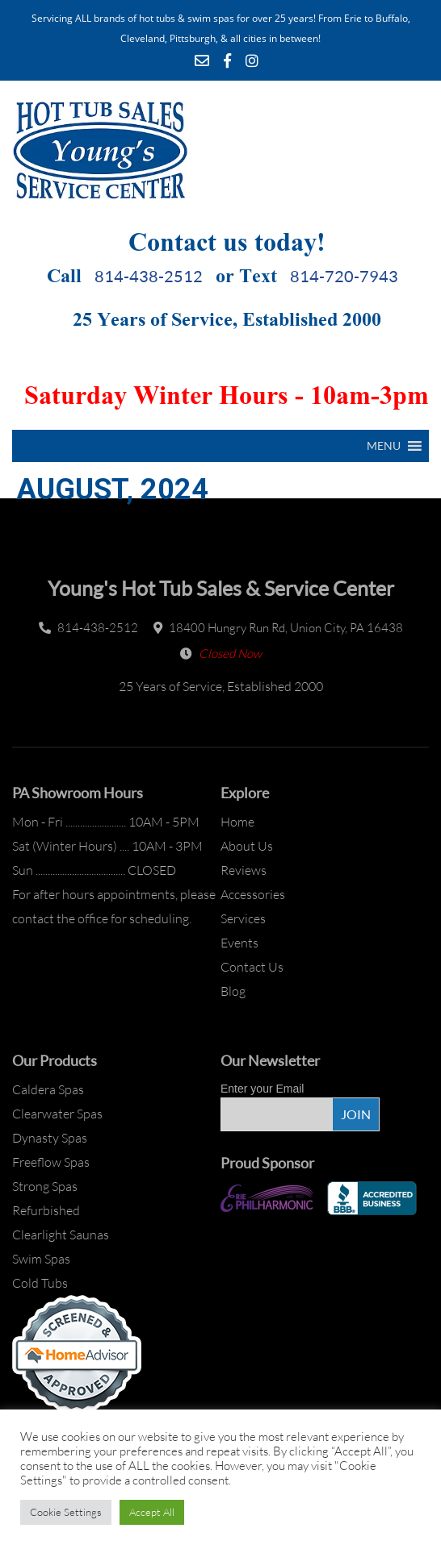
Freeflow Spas (51, 1162)
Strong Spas (45, 1186)
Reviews (243, 870)
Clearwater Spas (57, 1114)
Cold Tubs (40, 1283)
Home (237, 822)
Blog (233, 991)
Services (243, 918)
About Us (246, 846)
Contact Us (252, 967)
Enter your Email (262, 1088)
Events (239, 943)
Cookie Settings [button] (66, 1511)
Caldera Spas (48, 1089)
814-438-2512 (97, 627)
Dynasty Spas (49, 1138)
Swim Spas (41, 1259)
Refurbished (46, 1210)
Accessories (252, 894)
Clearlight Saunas (60, 1234)
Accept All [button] (151, 1511)
